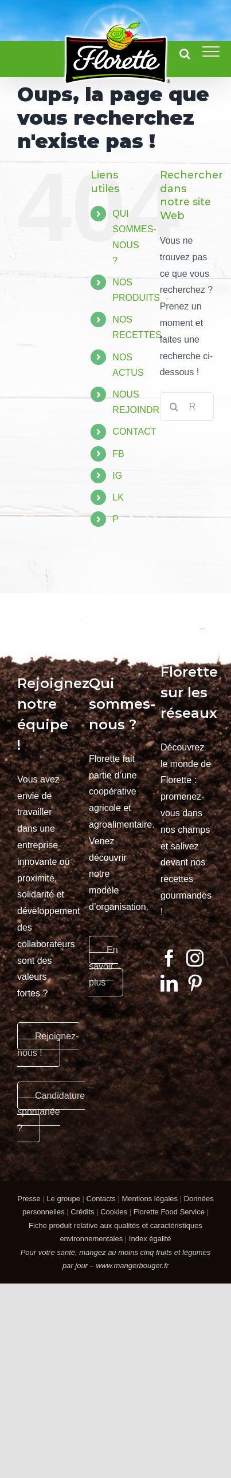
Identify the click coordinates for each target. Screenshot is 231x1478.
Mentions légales (150, 1198)
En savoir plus (103, 966)
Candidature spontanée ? (51, 1112)
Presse (28, 1198)
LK (118, 497)
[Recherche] (174, 406)
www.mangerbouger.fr (132, 1265)
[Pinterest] (194, 983)
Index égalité (150, 1238)
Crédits (82, 1211)
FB (118, 454)
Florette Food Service (169, 1211)
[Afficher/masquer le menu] (211, 51)
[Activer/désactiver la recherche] (184, 53)
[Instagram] (194, 958)
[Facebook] (169, 958)
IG (117, 475)
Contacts (101, 1198)
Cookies (113, 1211)
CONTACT (134, 431)
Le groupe (63, 1198)
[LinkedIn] (169, 983)
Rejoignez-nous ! (48, 1044)
